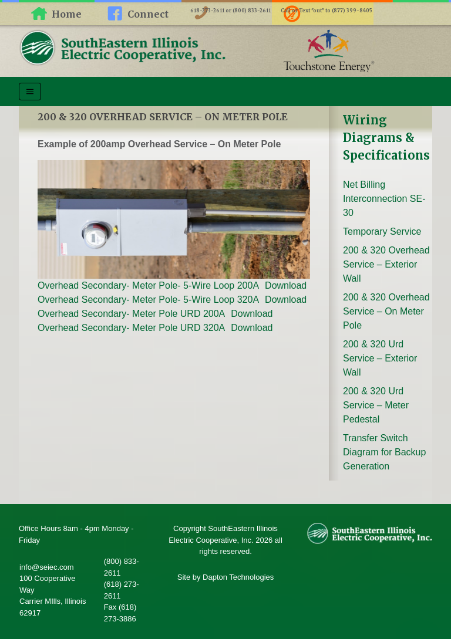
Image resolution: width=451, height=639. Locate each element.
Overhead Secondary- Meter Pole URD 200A (131, 314)
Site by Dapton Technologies (225, 577)
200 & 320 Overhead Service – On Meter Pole (386, 311)
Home (67, 14)
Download (286, 285)
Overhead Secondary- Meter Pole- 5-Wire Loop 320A (148, 300)
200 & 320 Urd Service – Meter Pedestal (376, 405)
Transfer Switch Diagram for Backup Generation (384, 452)
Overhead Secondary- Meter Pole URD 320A (131, 328)
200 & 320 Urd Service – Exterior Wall (380, 358)
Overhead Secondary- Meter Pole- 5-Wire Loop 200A (148, 285)
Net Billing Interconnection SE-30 (384, 199)
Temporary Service (382, 231)
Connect (148, 14)
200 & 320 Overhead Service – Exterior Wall (386, 264)
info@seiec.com (46, 567)
